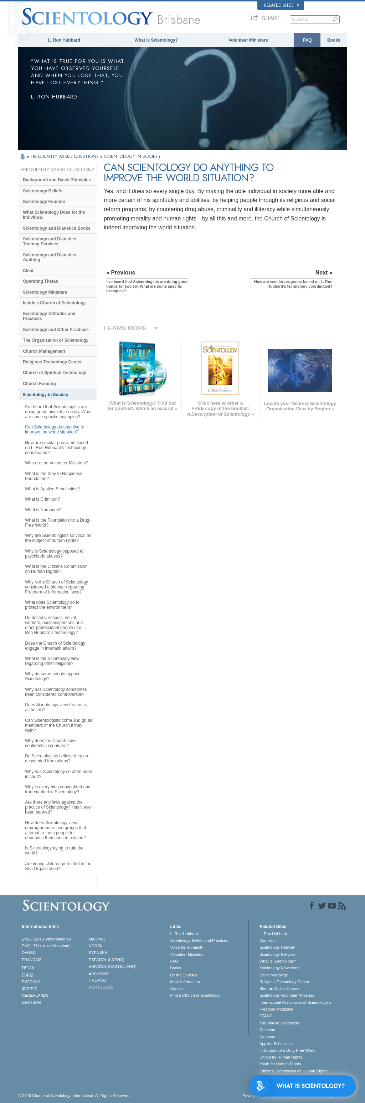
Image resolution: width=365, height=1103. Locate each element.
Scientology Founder (44, 201)
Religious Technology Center (52, 361)
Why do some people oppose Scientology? (52, 676)
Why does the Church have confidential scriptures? (51, 743)
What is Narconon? (43, 509)
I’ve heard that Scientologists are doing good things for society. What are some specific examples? (58, 411)
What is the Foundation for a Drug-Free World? (58, 523)
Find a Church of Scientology (195, 995)
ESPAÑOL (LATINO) (106, 960)
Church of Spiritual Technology (54, 372)
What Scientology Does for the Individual (54, 215)
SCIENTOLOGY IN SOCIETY (132, 156)
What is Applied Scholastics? (52, 488)
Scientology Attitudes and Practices (49, 316)
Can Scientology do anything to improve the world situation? (54, 430)
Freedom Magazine (276, 1009)
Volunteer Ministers (248, 40)
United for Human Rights (280, 1057)
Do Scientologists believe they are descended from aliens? (57, 758)
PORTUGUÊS (101, 987)
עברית (28, 967)
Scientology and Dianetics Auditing (49, 257)
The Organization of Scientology (55, 340)
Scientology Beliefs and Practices (199, 940)
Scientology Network (277, 947)
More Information (185, 982)
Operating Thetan (40, 281)
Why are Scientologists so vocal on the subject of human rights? (58, 538)
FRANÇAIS (32, 960)
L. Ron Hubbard (64, 40)
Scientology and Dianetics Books (56, 228)
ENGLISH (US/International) (46, 939)
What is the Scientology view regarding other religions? (52, 661)
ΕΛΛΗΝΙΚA (99, 973)
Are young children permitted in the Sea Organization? (58, 866)
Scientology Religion (277, 954)
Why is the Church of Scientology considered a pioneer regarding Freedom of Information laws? (56, 587)
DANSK (28, 952)
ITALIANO (97, 980)
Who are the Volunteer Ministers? (56, 462)
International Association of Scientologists (295, 1002)
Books (333, 40)
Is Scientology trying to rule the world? (54, 851)
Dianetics (267, 940)
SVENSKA (98, 952)
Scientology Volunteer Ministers (286, 995)
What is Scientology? (156, 40)
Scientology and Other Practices (56, 329)
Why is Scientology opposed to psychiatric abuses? (54, 554)
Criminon (267, 1030)
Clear (28, 270)
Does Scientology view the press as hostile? (56, 707)
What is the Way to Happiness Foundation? (53, 476)
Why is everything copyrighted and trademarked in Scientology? (57, 789)
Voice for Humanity (186, 947)
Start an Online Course (279, 988)
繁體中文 (29, 988)
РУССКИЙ (31, 982)
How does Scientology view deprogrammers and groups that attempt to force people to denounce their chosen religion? (55, 830)
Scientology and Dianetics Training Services (49, 241)
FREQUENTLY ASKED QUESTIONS (65, 156)
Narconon (268, 1036)
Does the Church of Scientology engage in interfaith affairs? (55, 646)
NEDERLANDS (35, 995)
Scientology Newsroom (279, 968)
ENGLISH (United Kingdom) (46, 946)
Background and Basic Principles (57, 179)
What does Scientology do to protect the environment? (52, 605)
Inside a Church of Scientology (54, 302)
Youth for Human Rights (280, 1064)
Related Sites (281, 5)
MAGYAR (97, 939)
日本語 (28, 975)
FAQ (307, 40)
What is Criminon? (42, 499)
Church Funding (39, 383)
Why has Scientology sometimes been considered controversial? (56, 692)
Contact (177, 988)
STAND (265, 1016)
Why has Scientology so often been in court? (58, 774)
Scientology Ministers (45, 292)
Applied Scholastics (276, 1043)
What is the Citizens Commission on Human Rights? (56, 569)
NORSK (96, 946)
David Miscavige (273, 975)
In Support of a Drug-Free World (287, 1050)
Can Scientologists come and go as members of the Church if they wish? (58, 725)
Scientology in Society (45, 394)
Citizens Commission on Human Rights (293, 1071)
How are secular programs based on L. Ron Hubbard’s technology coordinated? (56, 447)
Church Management (44, 351)
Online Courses (183, 975)
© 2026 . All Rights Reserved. (74, 1095)
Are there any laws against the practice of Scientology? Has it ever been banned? (58, 807)
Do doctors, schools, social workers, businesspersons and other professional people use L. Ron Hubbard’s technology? (55, 625)
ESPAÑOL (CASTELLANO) (113, 966)
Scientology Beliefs (42, 190)
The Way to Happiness (279, 1023)
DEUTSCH (31, 1002)
